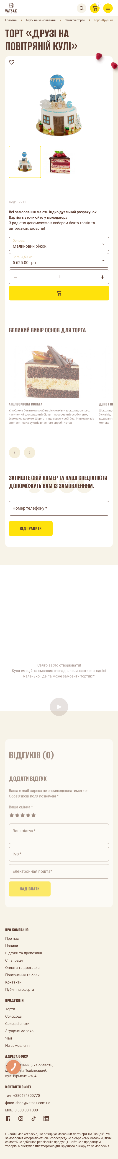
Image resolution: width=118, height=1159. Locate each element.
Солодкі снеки (17, 1024)
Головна (11, 20)
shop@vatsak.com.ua (32, 1103)
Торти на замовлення (41, 20)
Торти (10, 1009)
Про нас (12, 938)
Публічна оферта (19, 989)
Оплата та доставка (22, 968)
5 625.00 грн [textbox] (24, 262)
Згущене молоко (19, 1031)
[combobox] (59, 244)
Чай (8, 1038)
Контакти (13, 982)
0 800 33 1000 (26, 1110)
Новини (11, 946)
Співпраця (14, 960)
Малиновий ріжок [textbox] (29, 246)
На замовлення (18, 1045)
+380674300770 (26, 1095)
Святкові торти (75, 20)
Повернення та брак (22, 975)
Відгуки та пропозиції (23, 953)
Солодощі (13, 1016)
